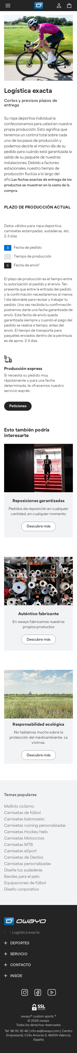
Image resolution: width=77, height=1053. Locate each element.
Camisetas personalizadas (27, 864)
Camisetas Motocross (24, 838)
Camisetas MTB (18, 844)
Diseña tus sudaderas (23, 870)
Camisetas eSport (20, 851)
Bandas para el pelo (22, 876)
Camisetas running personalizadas (35, 825)
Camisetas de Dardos (23, 857)
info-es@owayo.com (45, 1031)
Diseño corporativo (21, 889)
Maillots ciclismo (19, 806)
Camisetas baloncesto (24, 819)
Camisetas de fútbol (22, 812)
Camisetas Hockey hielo (26, 832)
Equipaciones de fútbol (25, 883)
